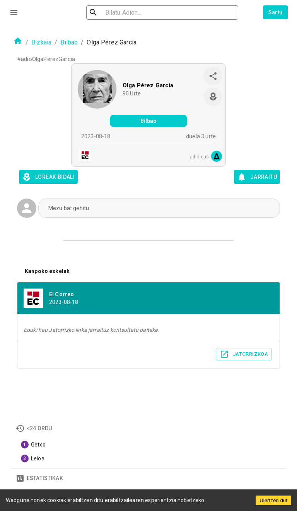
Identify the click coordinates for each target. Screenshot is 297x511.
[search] (134, 12)
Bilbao (69, 42)
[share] (213, 76)
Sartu (275, 12)
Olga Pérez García (148, 85)
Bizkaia (41, 42)
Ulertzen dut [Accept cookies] (273, 500)
